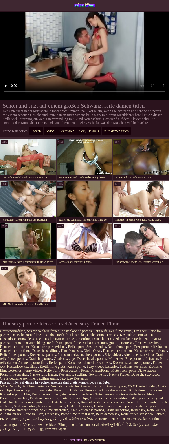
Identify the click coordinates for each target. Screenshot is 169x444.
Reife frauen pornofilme (64, 343)
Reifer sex (138, 410)
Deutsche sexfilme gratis (49, 394)
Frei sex (112, 335)
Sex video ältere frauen (43, 331)
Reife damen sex (107, 414)
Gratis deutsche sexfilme (17, 378)
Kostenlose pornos (43, 354)
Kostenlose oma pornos (145, 390)
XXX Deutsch (10, 386)
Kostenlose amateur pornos (132, 362)
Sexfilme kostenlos (133, 366)
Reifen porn (76, 347)
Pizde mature (9, 419)
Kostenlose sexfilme (73, 374)
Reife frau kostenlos (71, 335)
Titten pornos (139, 398)
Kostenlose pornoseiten (136, 335)
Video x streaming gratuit (101, 343)
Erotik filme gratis (53, 366)
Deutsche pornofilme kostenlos (33, 335)
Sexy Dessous (89, 131)
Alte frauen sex (11, 414)
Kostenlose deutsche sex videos (57, 402)
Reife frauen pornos (14, 354)
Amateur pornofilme (32, 362)
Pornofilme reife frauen (77, 414)
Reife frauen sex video (137, 414)
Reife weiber (156, 410)
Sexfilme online (25, 406)
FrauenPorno (100, 370)
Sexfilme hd (98, 374)
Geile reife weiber (79, 406)
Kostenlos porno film (15, 394)
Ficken (36, 131)
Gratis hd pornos (40, 358)
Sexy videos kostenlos (102, 366)
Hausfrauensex (71, 351)
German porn (116, 386)
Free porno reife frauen (150, 347)
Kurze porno (76, 366)
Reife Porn (51, 370)
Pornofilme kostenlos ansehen (106, 390)
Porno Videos (32, 370)
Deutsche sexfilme (45, 351)
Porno (85, 370)
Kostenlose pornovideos (17, 339)
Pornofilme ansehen (14, 374)
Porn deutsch (70, 370)
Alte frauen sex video (139, 354)
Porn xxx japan (55, 429)
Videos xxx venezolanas (133, 419)
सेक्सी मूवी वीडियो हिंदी (116, 424)
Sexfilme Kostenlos (36, 386)
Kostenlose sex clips (73, 398)
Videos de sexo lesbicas (39, 424)
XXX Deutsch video (141, 386)
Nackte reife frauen (43, 374)
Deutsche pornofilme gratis (33, 390)
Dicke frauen (147, 370)
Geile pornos (96, 335)
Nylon (50, 131)
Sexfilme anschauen (54, 410)
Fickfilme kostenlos (44, 398)
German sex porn (93, 386)
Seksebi (159, 414)
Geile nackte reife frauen (130, 339)
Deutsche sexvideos (145, 374)
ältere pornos (94, 354)
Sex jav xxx (141, 424)
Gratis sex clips (64, 358)
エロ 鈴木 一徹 (31, 429)
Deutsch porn (101, 339)
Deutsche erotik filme (15, 351)
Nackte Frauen (119, 374)
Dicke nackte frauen (50, 339)
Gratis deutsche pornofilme (109, 398)
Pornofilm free (136, 402)
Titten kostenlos (106, 394)
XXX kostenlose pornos (87, 410)
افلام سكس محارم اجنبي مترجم (43, 419)
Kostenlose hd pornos (76, 331)
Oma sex (140, 331)
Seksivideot (113, 354)
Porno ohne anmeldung (28, 343)
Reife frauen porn (120, 347)
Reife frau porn (146, 406)
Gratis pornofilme (12, 331)
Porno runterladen (70, 354)
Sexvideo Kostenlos (74, 378)
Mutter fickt (151, 343)
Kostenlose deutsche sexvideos (89, 362)
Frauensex (52, 414)
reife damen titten (116, 131)
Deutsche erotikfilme (15, 347)
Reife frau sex (33, 414)
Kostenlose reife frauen (150, 351)
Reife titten (84, 4)
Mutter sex (116, 358)
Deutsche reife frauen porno (113, 406)
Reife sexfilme (131, 343)
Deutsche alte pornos (92, 358)
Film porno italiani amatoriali (79, 424)
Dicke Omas (92, 351)
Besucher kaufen (94, 440)
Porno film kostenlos (68, 390)
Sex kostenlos (96, 347)
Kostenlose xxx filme (22, 366)
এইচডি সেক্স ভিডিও (83, 419)
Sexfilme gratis (47, 378)
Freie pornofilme (78, 339)
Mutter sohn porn (123, 370)
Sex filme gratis (120, 331)
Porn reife (101, 331)
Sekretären (66, 131)
